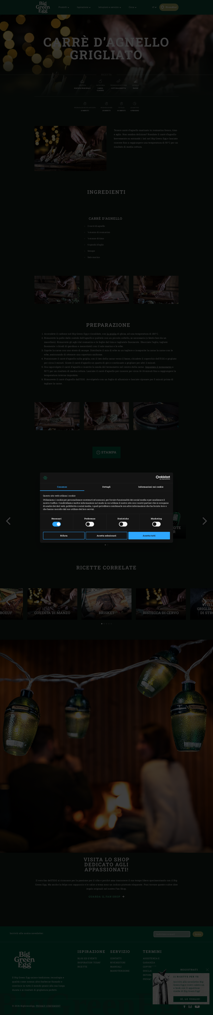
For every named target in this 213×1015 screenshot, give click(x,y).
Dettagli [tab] (106, 486)
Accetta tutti (149, 535)
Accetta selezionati (106, 535)
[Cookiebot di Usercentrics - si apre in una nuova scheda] (157, 478)
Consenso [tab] (62, 486)
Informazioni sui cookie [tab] (150, 486)
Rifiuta (64, 535)
